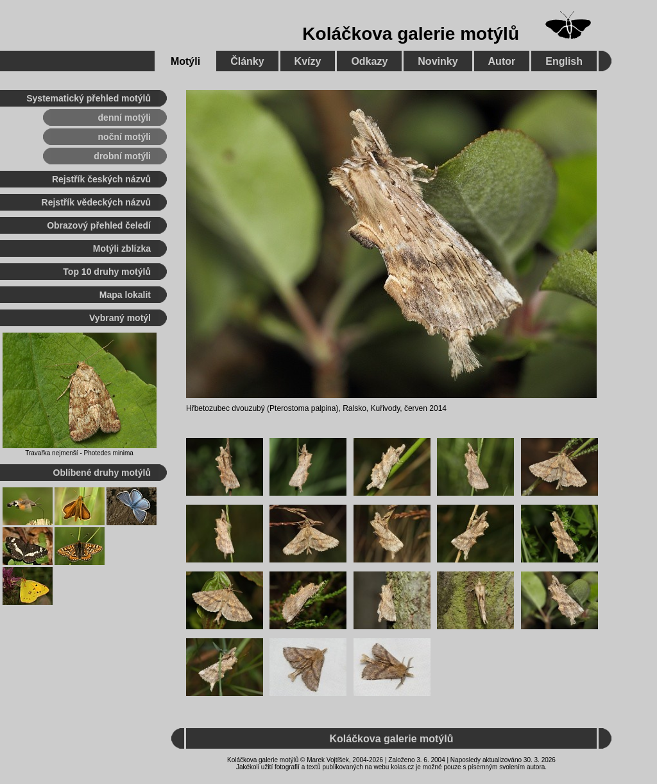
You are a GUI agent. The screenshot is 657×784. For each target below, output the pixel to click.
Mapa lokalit (125, 295)
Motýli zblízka (122, 248)
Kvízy (307, 61)
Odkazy (369, 61)
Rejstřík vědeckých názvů (96, 202)
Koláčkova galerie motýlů (410, 34)
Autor (502, 61)
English (564, 61)
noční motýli (124, 137)
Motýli (185, 61)
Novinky (437, 61)
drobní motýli (122, 156)
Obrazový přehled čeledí (99, 225)
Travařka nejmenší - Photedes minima (79, 453)
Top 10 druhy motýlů (107, 271)
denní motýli (124, 117)
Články (247, 61)
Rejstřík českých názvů (101, 179)
